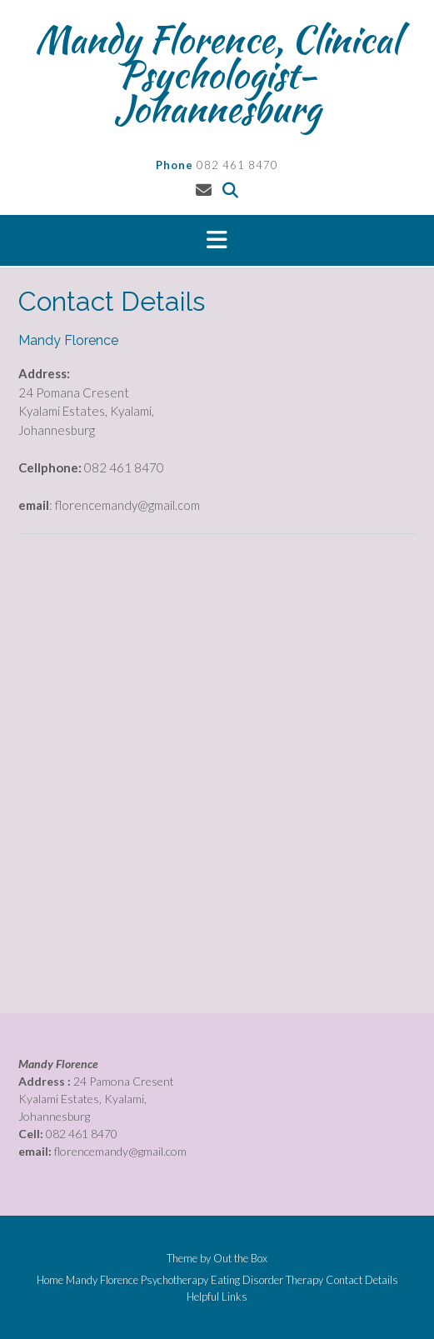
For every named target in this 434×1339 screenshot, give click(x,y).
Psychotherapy (174, 1280)
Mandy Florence (102, 1280)
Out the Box (240, 1258)
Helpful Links (217, 1297)
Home (50, 1280)
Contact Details (362, 1280)
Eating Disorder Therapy (267, 1280)
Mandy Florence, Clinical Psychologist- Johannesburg (217, 73)
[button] (217, 241)
